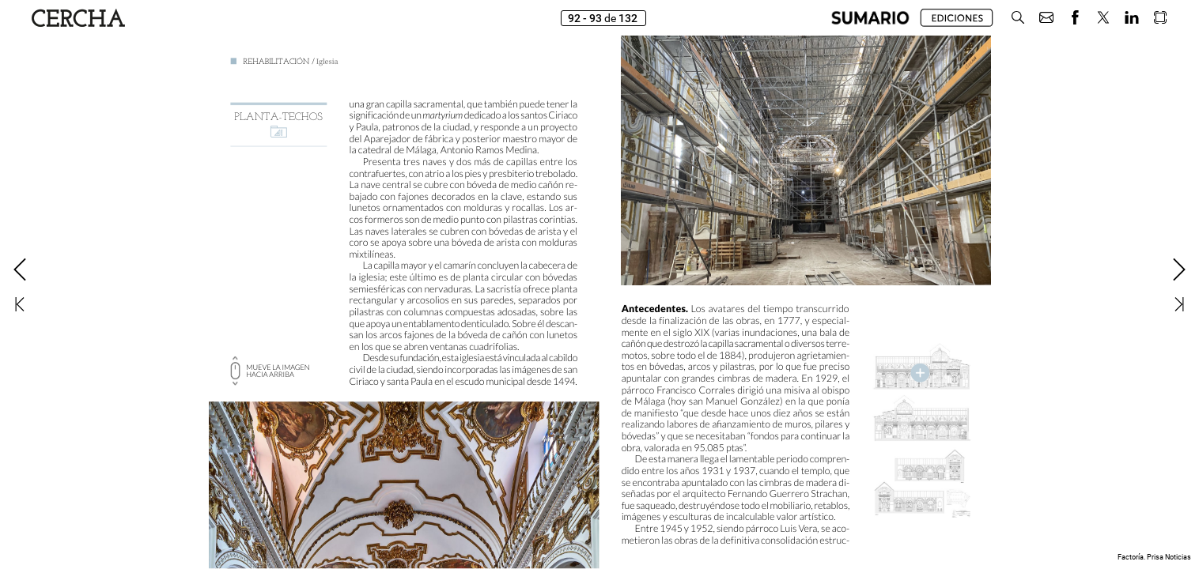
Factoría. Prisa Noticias (1154, 557)
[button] (1018, 18)
